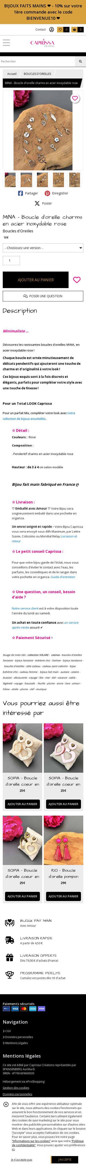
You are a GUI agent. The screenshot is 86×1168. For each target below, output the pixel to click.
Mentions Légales (15, 1043)
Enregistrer (56, 193)
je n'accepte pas (21, 1160)
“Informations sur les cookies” (31, 1141)
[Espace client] (51, 29)
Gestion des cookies (16, 1088)
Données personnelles (17, 1094)
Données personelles (18, 1037)
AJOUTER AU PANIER (36, 279)
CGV (7, 1031)
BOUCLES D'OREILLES (37, 74)
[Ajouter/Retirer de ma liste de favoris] (76, 279)
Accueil (12, 74)
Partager (28, 193)
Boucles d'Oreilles (18, 230)
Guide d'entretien (63, 577)
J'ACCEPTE (64, 1160)
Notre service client (25, 608)
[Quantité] (11, 260)
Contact (41, 29)
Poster (43, 203)
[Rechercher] (80, 61)
